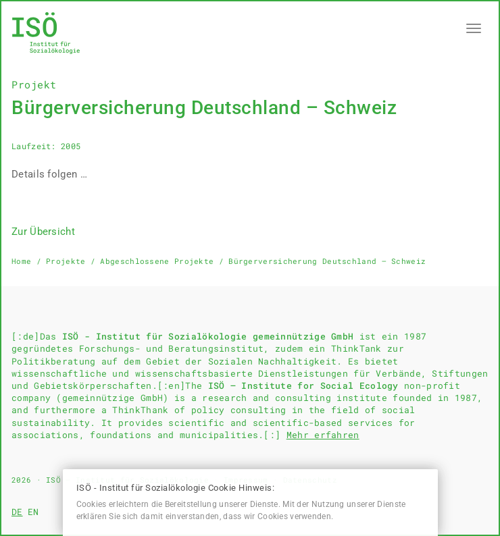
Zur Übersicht (43, 231)
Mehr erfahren (322, 435)
